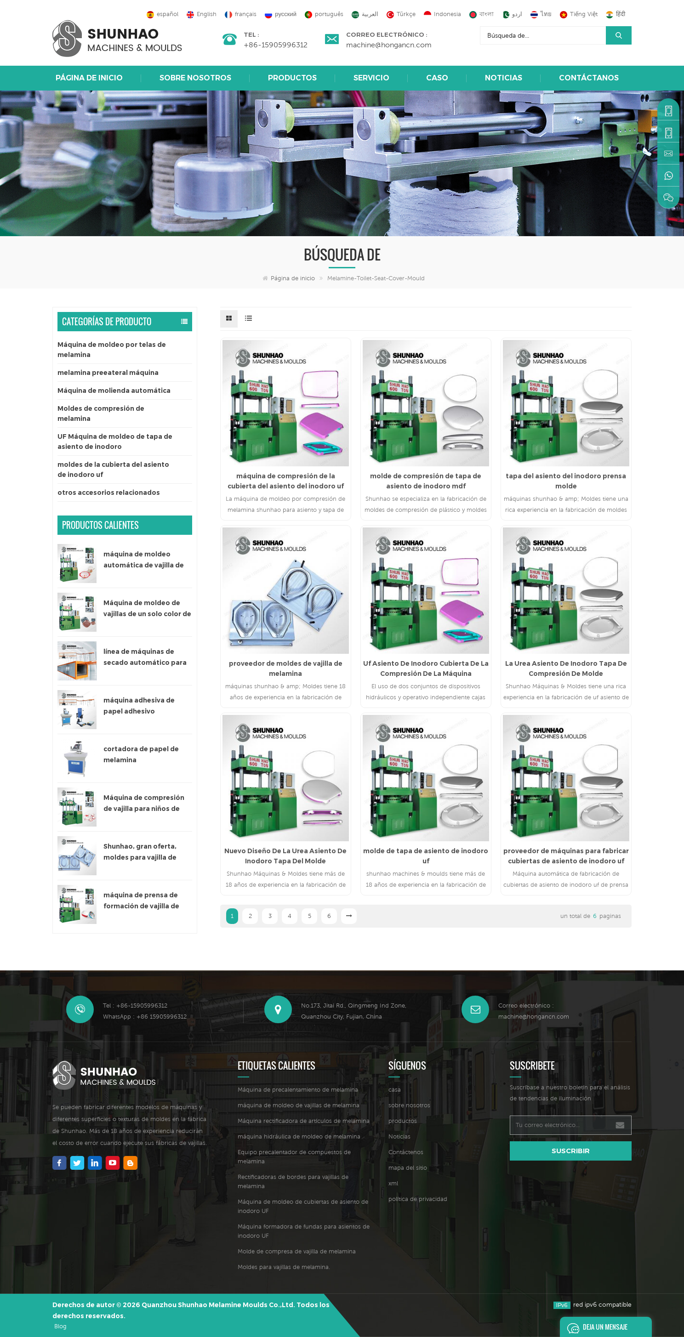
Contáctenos (405, 1152)
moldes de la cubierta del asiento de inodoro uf (113, 469)
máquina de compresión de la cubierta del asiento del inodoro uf (286, 481)
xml (393, 1183)
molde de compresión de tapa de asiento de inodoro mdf (425, 481)
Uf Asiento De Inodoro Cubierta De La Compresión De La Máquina (426, 668)
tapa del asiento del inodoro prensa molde (566, 481)
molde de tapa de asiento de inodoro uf (425, 856)
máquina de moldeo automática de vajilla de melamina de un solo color (147, 560)
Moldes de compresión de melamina (100, 413)
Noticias (503, 78)
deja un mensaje (594, 1327)
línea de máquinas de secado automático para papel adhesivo (145, 657)
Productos (292, 78)
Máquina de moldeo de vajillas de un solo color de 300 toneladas (147, 609)
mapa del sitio (407, 1167)
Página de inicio (89, 78)
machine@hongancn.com (389, 44)
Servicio (371, 78)
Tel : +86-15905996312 (135, 1005)
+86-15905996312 (276, 44)
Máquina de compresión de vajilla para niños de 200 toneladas (143, 803)
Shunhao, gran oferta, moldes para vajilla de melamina (140, 852)
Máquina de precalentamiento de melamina (298, 1089)
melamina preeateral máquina (108, 372)
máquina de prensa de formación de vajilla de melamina (141, 901)
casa (394, 1089)
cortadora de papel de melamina (141, 754)
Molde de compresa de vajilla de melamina (297, 1251)
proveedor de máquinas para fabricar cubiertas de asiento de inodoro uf (566, 856)
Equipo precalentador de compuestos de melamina (294, 1157)
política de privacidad (417, 1198)
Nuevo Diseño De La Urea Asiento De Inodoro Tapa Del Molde (285, 856)
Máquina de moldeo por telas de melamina (111, 349)
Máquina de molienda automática (114, 390)
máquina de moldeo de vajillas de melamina (298, 1105)
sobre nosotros (195, 78)
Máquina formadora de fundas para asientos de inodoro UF (304, 1231)
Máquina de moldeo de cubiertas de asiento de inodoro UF (303, 1206)
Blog (60, 1326)
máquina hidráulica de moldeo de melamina (299, 1136)
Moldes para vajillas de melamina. (284, 1266)
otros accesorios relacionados (108, 492)
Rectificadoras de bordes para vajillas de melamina (293, 1181)
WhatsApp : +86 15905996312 (145, 1016)
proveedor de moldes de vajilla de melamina (285, 668)
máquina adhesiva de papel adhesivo (139, 705)
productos (402, 1120)
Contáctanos (589, 78)
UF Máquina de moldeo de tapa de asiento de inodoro (114, 441)
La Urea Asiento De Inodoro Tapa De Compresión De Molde (566, 668)
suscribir (571, 1150)
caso (437, 78)
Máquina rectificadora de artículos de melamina (304, 1120)
